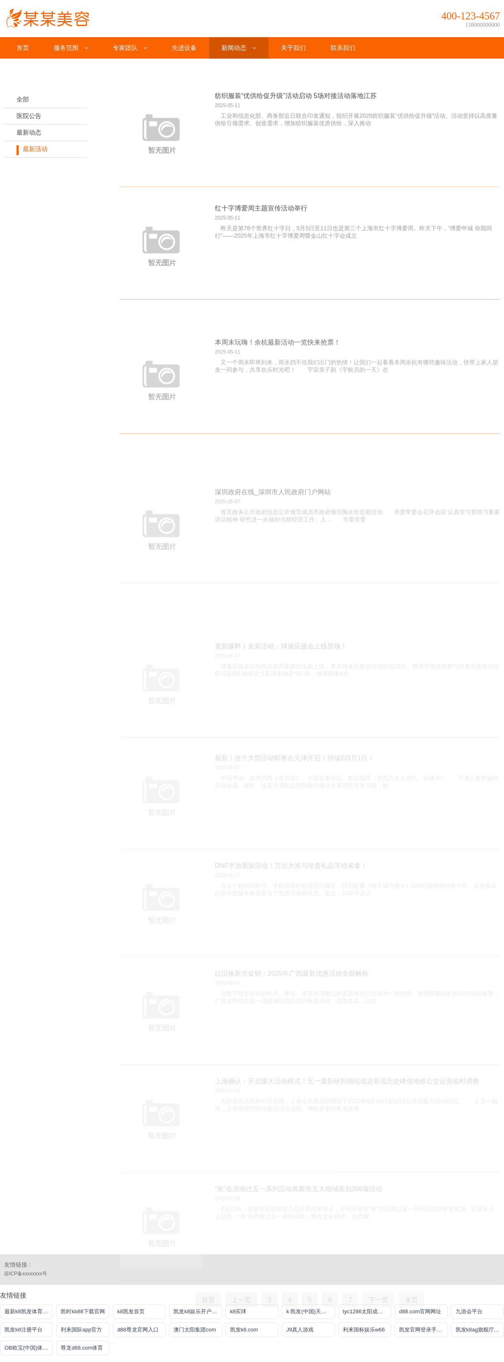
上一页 (241, 1299)
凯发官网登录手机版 (423, 1330)
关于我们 (293, 47)
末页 (411, 1299)
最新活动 (35, 148)
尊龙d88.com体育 (82, 1348)
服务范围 (71, 47)
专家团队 (130, 47)
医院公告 (29, 115)
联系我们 (342, 47)
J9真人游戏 (300, 1330)
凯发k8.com (244, 1330)
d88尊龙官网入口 (138, 1330)
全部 (23, 99)
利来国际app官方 (81, 1330)
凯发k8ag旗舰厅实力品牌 (480, 1330)
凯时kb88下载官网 (83, 1311)
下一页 (378, 1299)
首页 (23, 47)
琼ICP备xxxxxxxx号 (25, 1274)
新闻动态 (238, 47)
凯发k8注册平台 (24, 1330)
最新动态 (29, 132)
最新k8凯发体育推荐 (29, 1311)
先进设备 (184, 47)
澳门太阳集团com (195, 1330)
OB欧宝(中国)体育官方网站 (29, 1348)
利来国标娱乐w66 (364, 1330)
